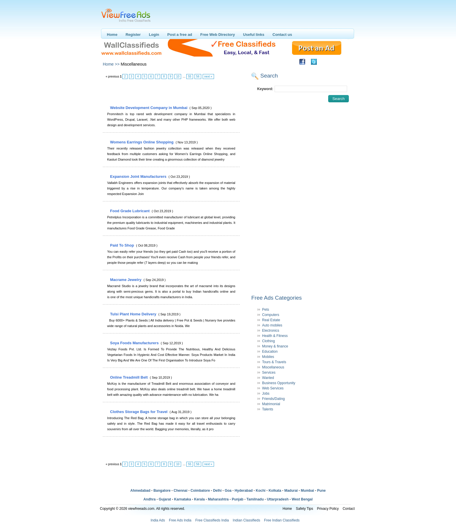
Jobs (265, 393)
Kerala (199, 499)
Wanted (268, 378)
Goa (228, 491)
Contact (349, 509)
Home (112, 34)
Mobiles (268, 357)
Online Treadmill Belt (129, 377)
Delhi (217, 491)
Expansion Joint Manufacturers (138, 176)
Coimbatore (200, 491)
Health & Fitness (275, 336)
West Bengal (302, 499)
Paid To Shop (122, 245)
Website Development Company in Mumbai (149, 108)
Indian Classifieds (246, 520)
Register (133, 34)
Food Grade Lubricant (130, 211)
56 (197, 76)
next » (208, 76)
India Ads (158, 520)
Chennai (180, 491)
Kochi (260, 491)
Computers (270, 315)
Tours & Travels (274, 362)
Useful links (253, 34)
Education (270, 351)
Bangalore (162, 491)
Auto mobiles (272, 325)
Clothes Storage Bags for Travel (139, 412)
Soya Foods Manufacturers (135, 343)
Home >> (111, 64)
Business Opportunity (278, 383)
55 (189, 76)
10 (177, 76)
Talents (267, 409)
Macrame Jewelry (126, 279)
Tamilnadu (255, 499)
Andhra (149, 499)
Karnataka (182, 499)
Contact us (282, 34)
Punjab (237, 499)
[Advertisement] (171, 92)
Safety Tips (304, 509)
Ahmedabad (140, 491)
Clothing (268, 341)
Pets (265, 310)
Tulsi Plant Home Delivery (133, 314)
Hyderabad (244, 491)
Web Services (273, 388)
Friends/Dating (273, 399)
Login (154, 34)
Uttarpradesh (278, 499)
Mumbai (307, 491)
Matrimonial (271, 404)
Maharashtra (218, 499)
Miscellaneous (273, 367)
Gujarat (165, 499)
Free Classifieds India (212, 520)
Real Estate (271, 320)
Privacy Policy (328, 509)
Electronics (270, 331)
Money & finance (275, 346)
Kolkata (274, 491)
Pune (321, 491)
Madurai (291, 491)
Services (268, 372)
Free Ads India (180, 520)
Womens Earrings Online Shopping (142, 142)
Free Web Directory (217, 34)
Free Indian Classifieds (282, 520)
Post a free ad (179, 34)
